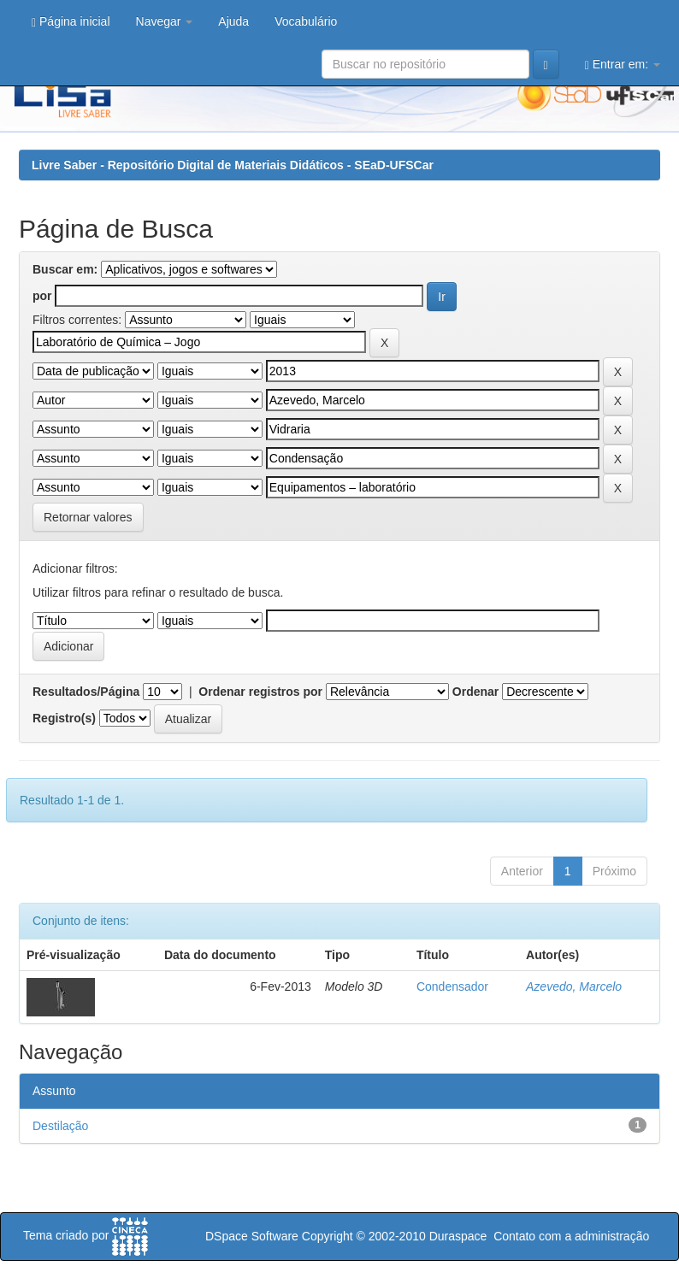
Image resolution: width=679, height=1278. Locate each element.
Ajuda (233, 21)
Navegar (164, 21)
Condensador (452, 986)
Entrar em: (622, 64)
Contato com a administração (571, 1236)
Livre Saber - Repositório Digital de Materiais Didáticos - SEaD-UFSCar (233, 165)
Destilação (60, 1126)
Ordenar (475, 691)
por (42, 296)
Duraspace (458, 1236)
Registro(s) (64, 718)
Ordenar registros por (260, 691)
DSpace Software (251, 1236)
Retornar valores (88, 517)
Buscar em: (64, 269)
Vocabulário (306, 21)
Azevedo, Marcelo (574, 986)
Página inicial (71, 22)
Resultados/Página (85, 691)
